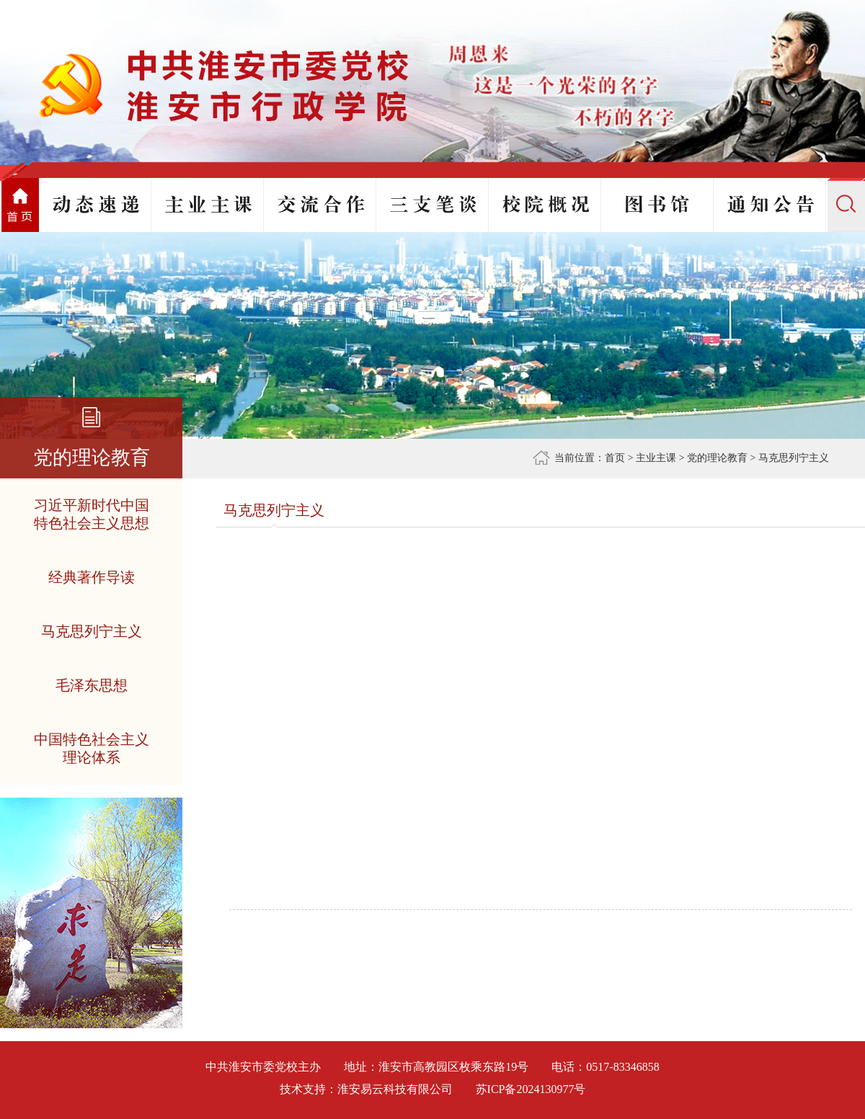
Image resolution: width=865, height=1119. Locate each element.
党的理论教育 (717, 457)
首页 (615, 457)
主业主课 (656, 457)
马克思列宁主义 (793, 457)
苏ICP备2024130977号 (531, 1089)
